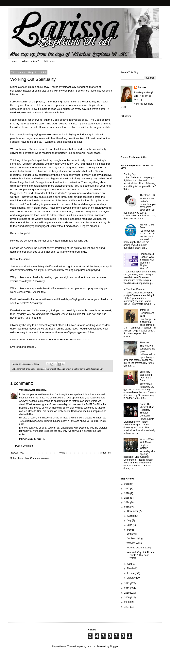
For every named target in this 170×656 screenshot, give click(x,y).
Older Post (105, 452)
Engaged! (132, 533)
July (129, 520)
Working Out (97, 369)
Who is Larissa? (30, 61)
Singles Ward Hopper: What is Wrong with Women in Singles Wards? (147, 261)
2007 (127, 606)
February (132, 573)
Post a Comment (24, 445)
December (133, 511)
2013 (127, 507)
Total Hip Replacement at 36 (147, 313)
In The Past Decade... (135, 289)
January (131, 577)
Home (13, 61)
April (129, 563)
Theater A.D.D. (147, 195)
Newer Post (17, 452)
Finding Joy (130, 174)
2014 (127, 502)
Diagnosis (30, 369)
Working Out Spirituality (139, 547)
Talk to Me (49, 61)
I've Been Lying (135, 538)
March (130, 568)
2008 (127, 602)
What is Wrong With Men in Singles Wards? (147, 443)
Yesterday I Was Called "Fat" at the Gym (146, 376)
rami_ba (91, 646)
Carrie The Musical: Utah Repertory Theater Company (147, 410)
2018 (127, 484)
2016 (127, 493)
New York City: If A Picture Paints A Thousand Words (140, 555)
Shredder (144, 342)
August (131, 516)
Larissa (142, 87)
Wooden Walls (134, 543)
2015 (127, 498)
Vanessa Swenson (29, 390)
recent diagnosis (67, 167)
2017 (127, 488)
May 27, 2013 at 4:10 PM (32, 438)
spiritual (40, 369)
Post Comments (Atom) (37, 458)
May (129, 529)
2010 (127, 592)
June (130, 525)
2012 (127, 583)
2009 (127, 597)
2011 (127, 588)
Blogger (114, 646)
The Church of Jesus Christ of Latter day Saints (67, 369)
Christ (22, 369)
